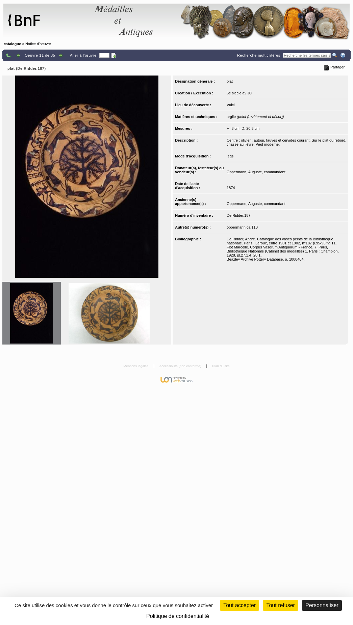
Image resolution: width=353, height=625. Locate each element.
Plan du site (221, 366)
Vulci (230, 105)
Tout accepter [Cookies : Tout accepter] (239, 605)
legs (230, 156)
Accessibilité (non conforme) (180, 366)
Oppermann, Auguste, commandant (256, 172)
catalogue (12, 44)
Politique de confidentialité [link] (177, 616)
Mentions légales (136, 366)
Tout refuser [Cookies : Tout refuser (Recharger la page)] (280, 605)
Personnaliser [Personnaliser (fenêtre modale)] (321, 605)
